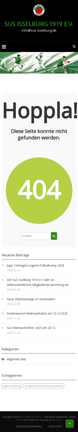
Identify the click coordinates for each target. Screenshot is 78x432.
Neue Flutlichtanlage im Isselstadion (31, 299)
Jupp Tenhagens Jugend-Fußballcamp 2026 (35, 265)
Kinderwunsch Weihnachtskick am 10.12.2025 (37, 313)
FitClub (19, 419)
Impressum (55, 426)
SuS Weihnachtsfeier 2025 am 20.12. (31, 328)
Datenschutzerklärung (29, 426)
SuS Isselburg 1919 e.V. (39, 24)
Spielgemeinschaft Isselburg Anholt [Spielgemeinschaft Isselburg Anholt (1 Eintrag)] (44, 385)
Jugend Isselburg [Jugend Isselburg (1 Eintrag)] (11, 385)
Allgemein (13, 359)
